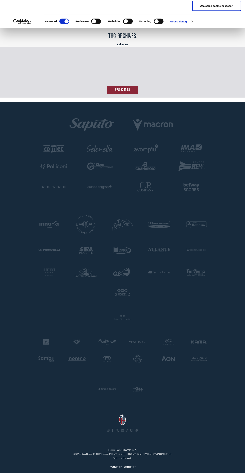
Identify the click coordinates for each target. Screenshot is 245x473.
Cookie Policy (129, 467)
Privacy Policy (115, 467)
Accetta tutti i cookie (216, 8)
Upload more (122, 90)
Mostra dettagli (179, 46)
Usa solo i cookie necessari (216, 31)
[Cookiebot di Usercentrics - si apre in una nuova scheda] (22, 46)
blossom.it (127, 458)
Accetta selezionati (216, 20)
